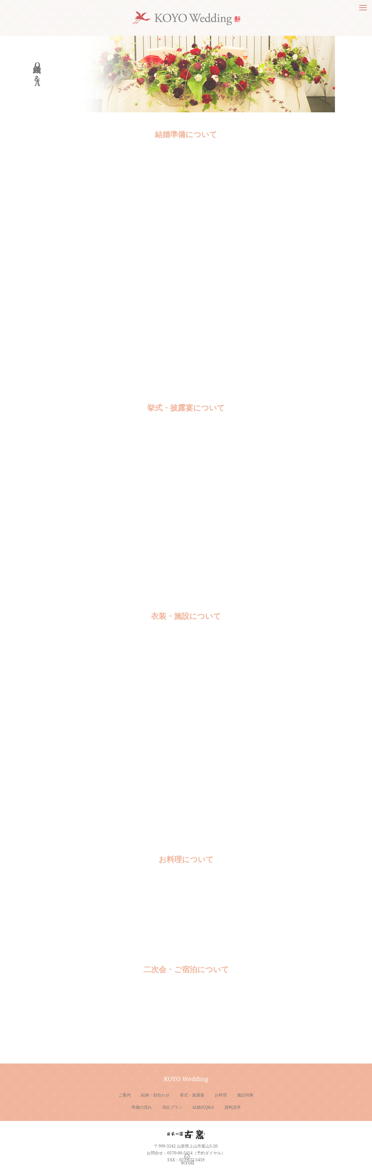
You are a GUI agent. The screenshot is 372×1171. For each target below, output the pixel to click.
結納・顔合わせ (155, 1095)
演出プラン (172, 1107)
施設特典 (245, 1095)
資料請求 (232, 1107)
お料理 (221, 1095)
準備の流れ (141, 1107)
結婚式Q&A (203, 1107)
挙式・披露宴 (192, 1095)
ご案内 (125, 1095)
